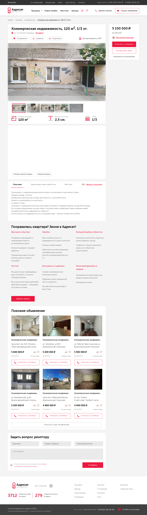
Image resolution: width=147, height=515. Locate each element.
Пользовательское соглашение (40, 511)
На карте (39, 33)
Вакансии (50, 2)
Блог (60, 2)
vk (51, 485)
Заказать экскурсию (92, 184)
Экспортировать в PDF (90, 38)
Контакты (70, 2)
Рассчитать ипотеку (125, 38)
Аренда (74, 11)
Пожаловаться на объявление (124, 56)
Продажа (78, 485)
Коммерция (79, 497)
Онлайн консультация (128, 509)
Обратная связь (126, 489)
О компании (37, 2)
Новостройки (50, 11)
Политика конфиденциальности (18, 511)
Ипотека (64, 11)
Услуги (81, 2)
